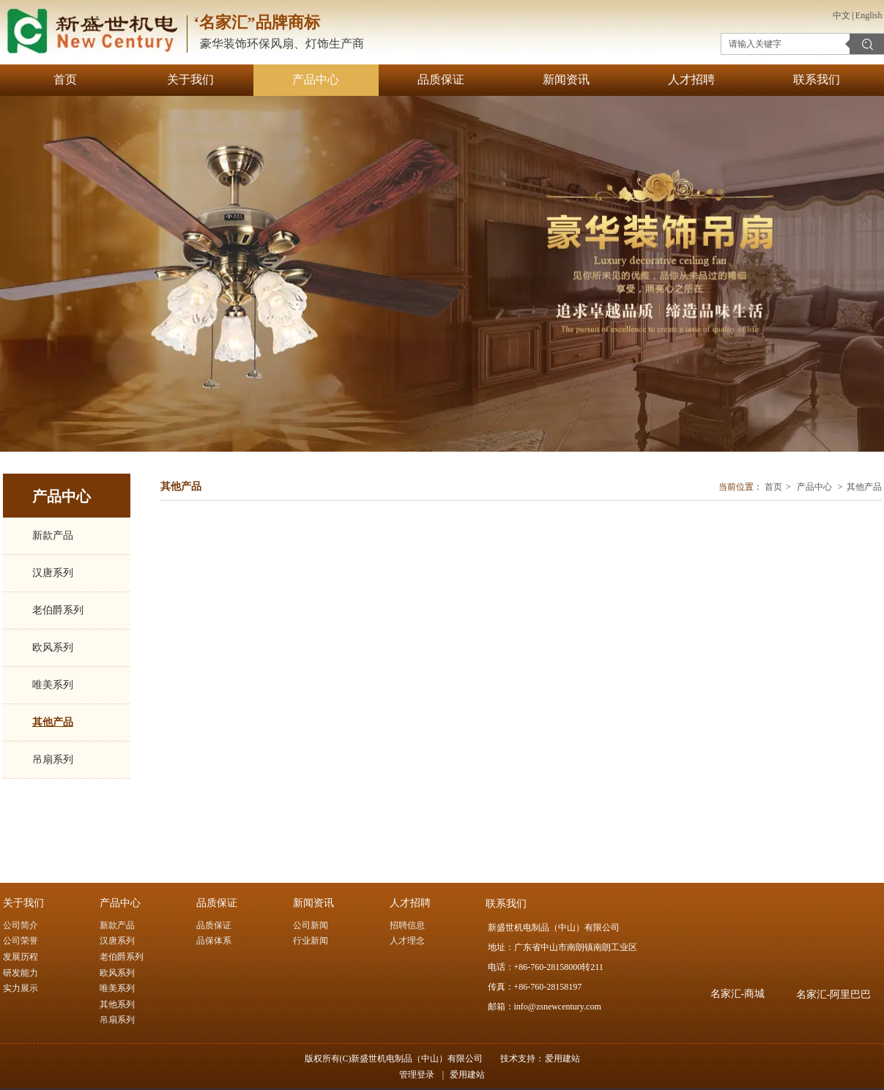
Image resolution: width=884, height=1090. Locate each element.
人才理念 (407, 941)
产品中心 (814, 487)
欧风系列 (117, 973)
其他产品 (864, 487)
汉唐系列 (117, 941)
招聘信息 (407, 925)
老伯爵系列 (122, 957)
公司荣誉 (20, 941)
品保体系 (213, 941)
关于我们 (23, 902)
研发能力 (20, 973)
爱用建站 (562, 1058)
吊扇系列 (117, 1020)
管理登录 (416, 1075)
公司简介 (20, 925)
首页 (773, 487)
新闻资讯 (313, 902)
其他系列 (117, 1004)
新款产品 (117, 925)
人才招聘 (410, 902)
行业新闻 (310, 941)
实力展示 (20, 988)
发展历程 (20, 957)
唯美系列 (117, 988)
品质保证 (216, 902)
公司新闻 (310, 925)
